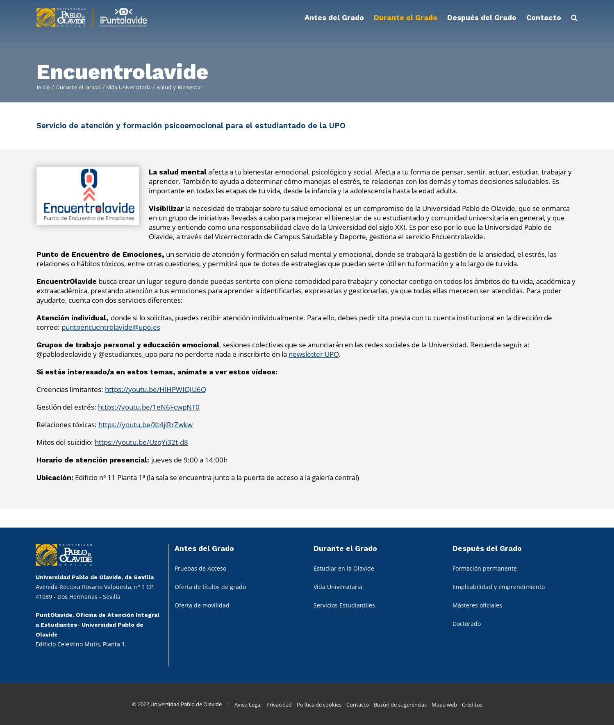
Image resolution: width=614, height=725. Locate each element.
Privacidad (279, 704)
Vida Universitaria (128, 87)
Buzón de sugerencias (400, 704)
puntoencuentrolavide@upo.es (110, 327)
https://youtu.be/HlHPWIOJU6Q (155, 389)
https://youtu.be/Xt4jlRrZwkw (145, 424)
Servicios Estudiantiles (344, 605)
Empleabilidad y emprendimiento (499, 587)
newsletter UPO (314, 354)
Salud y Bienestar (178, 87)
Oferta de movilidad (202, 605)
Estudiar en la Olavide (344, 568)
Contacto (357, 704)
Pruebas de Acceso (200, 568)
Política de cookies (319, 704)
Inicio (43, 87)
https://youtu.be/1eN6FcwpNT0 (149, 407)
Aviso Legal (248, 704)
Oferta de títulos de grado (210, 587)
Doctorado (467, 624)
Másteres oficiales (477, 605)
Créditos (472, 704)
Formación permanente (485, 568)
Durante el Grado (77, 87)
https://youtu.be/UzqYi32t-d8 (141, 442)
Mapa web (444, 704)
